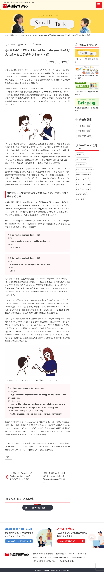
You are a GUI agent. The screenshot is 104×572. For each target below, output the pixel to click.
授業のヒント (14, 35)
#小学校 (64, 62)
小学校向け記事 (84, 126)
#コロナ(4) (80, 199)
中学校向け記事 (84, 131)
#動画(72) (80, 154)
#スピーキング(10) (83, 189)
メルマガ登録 (38, 561)
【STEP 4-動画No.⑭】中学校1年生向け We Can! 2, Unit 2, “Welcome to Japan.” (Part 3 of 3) (54, 477)
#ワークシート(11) (83, 184)
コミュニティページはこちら (18, 541)
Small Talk (24, 35)
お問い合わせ (51, 561)
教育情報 (49, 553)
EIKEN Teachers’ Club (42, 557)
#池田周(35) (80, 164)
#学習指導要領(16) (83, 174)
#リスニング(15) (82, 179)
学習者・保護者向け (61, 557)
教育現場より (61, 553)
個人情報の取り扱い (66, 561)
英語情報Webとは (78, 557)
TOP (6, 35)
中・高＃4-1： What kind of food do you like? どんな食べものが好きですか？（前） (21, 476)
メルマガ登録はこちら (68, 541)
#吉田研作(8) (81, 194)
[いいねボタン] (7, 457)
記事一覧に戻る (39, 507)
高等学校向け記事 (85, 136)
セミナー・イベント (76, 553)
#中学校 (51, 62)
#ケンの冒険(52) (82, 159)
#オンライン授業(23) (84, 169)
